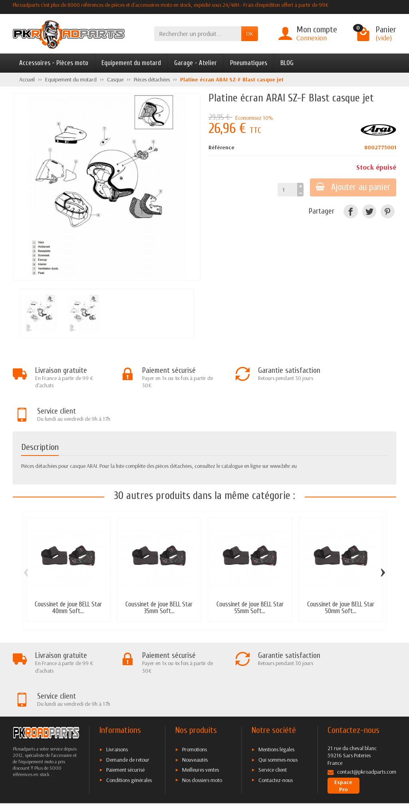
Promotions (194, 684)
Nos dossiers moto (202, 714)
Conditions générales (129, 714)
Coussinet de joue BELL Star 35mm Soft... (159, 575)
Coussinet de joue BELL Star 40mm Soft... (68, 575)
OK (249, 33)
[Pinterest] (388, 211)
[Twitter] (369, 211)
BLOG (287, 63)
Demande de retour (127, 694)
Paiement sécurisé (125, 704)
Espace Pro (343, 720)
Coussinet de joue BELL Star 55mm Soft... (250, 575)
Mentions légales (276, 684)
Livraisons (117, 684)
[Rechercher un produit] (197, 33)
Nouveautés (195, 694)
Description (40, 415)
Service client (272, 704)
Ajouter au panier (352, 187)
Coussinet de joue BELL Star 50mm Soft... (340, 575)
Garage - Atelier (195, 63)
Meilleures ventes (200, 704)
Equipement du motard (131, 63)
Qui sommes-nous (278, 694)
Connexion (311, 37)
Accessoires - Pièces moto (53, 63)
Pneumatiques (248, 63)
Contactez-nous (275, 714)
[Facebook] (350, 211)
